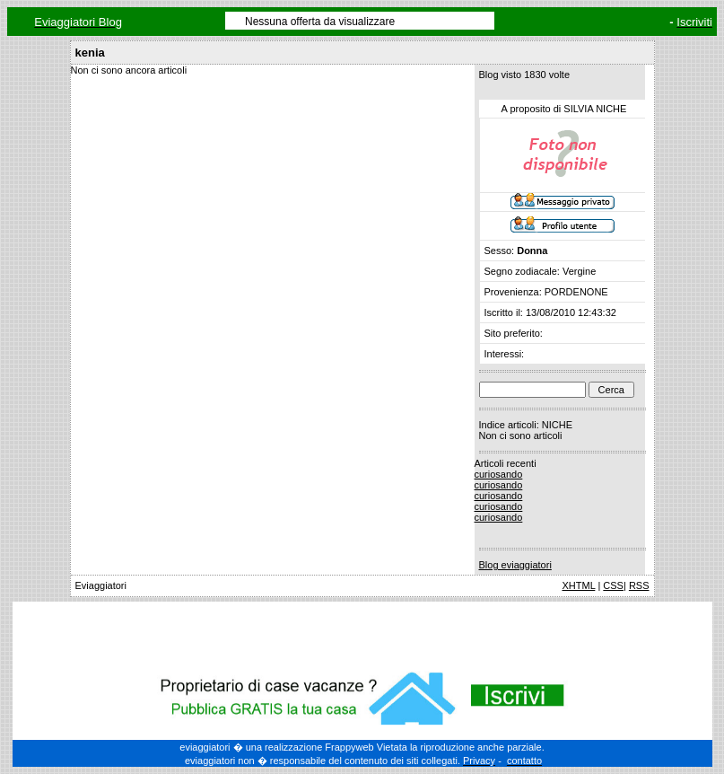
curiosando (499, 474)
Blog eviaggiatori (515, 564)
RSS (639, 585)
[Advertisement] (362, 633)
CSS (613, 585)
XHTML (578, 585)
